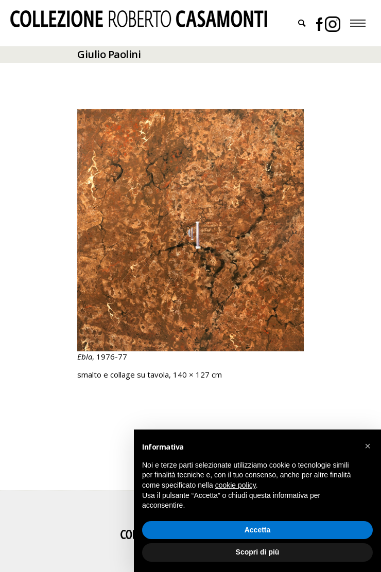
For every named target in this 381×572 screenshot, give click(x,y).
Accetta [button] (258, 530)
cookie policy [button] (235, 485)
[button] (367, 446)
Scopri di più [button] (258, 552)
